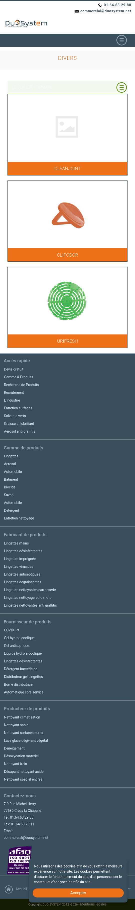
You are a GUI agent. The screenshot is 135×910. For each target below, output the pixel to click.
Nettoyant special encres (23, 779)
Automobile (13, 472)
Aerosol (10, 464)
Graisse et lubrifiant (19, 424)
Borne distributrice (18, 684)
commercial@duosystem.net (102, 11)
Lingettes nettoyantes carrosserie (30, 590)
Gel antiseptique (16, 646)
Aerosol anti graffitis (19, 431)
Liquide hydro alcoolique (23, 653)
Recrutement (14, 393)
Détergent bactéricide (20, 669)
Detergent (11, 510)
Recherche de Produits (21, 385)
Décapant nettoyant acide (23, 772)
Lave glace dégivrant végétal (26, 741)
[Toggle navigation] (122, 40)
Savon (8, 495)
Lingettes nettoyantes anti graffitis (30, 605)
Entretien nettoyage (19, 518)
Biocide (9, 487)
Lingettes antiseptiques (22, 574)
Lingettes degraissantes (22, 582)
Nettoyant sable (16, 725)
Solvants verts (15, 416)
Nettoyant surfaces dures (23, 733)
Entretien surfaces (18, 408)
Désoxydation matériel (21, 756)
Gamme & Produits (18, 377)
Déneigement (14, 748)
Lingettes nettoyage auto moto (27, 598)
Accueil (15, 889)
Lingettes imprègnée (20, 559)
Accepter (78, 892)
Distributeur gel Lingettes (23, 677)
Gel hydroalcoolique (19, 638)
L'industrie (12, 400)
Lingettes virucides (18, 567)
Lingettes (11, 456)
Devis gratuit (13, 369)
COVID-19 (11, 630)
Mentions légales (93, 904)
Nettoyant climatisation (22, 717)
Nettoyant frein (15, 764)
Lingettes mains (16, 543)
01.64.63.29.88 (114, 5)
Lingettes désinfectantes (23, 551)
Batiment (11, 479)
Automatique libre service (23, 692)
